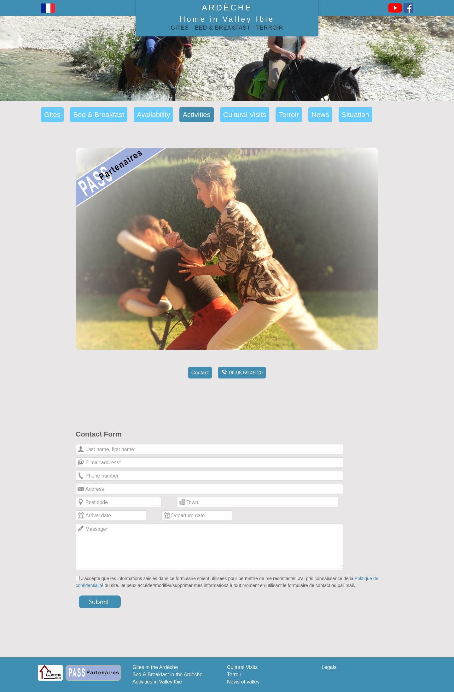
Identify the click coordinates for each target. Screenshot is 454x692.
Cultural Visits (244, 115)
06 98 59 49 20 (242, 371)
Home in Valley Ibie (227, 19)
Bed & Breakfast (222, 28)
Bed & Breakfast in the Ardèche (167, 674)
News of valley (243, 681)
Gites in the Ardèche (155, 667)
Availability (153, 115)
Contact (200, 372)
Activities (196, 115)
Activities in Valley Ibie (157, 681)
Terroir (269, 28)
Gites (180, 28)
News (320, 115)
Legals (329, 667)
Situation (355, 115)
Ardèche (227, 7)
